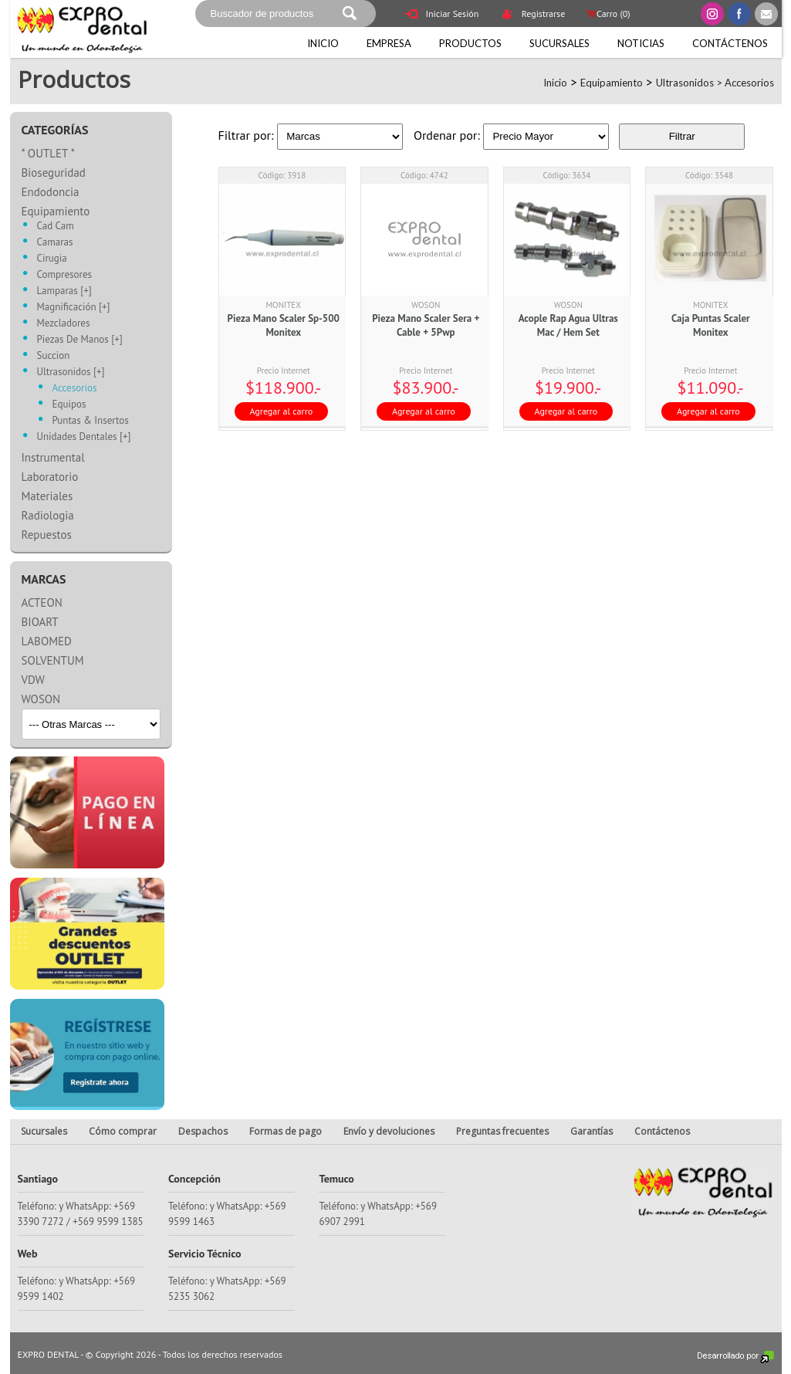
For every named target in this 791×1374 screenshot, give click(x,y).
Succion (53, 356)
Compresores (65, 275)
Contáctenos (730, 43)
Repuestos (47, 534)
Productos (470, 43)
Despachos (203, 1131)
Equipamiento (611, 82)
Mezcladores (63, 324)
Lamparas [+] (64, 291)
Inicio (323, 43)
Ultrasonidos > (690, 82)
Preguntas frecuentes (502, 1131)
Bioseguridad (54, 172)
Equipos (69, 405)
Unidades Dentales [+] (84, 437)
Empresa (389, 43)
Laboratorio (50, 476)
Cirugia (52, 259)
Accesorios (749, 82)
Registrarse (533, 15)
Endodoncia (50, 191)
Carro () (606, 13)
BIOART (40, 621)
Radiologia (48, 515)
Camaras (55, 243)
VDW (33, 679)
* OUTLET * (49, 153)
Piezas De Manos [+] (80, 340)
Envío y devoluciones (388, 1131)
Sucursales (559, 43)
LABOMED (47, 641)
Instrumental (53, 457)
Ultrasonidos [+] (71, 372)
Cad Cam (55, 226)
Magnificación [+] (73, 307)
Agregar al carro (281, 411)
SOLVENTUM (53, 660)
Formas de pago (285, 1131)
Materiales (47, 496)
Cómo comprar (123, 1131)
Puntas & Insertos (90, 421)
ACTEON (42, 602)
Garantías (591, 1131)
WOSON (41, 699)
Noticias (640, 43)
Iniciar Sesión (442, 15)
